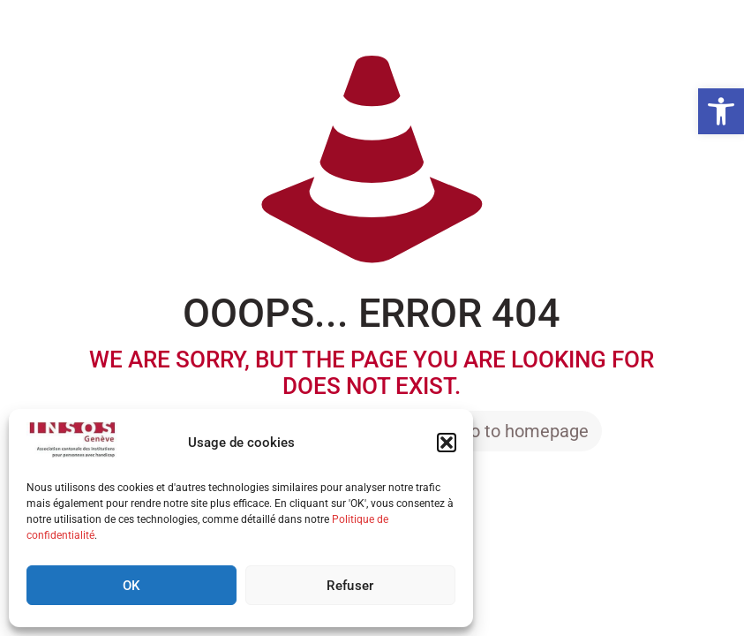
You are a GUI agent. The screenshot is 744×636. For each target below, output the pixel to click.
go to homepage (525, 431)
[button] (721, 111)
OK (131, 586)
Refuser (350, 586)
